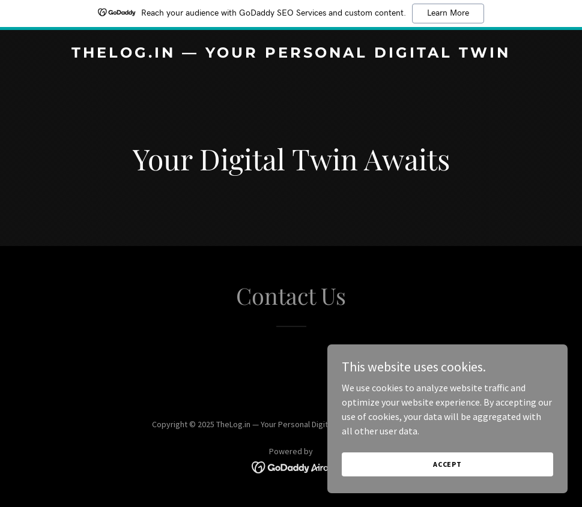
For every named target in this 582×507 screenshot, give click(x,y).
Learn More (448, 13)
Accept (447, 488)
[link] (291, 54)
